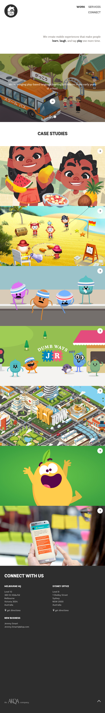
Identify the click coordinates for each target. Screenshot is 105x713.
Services (94, 7)
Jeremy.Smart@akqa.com (16, 627)
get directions (12, 610)
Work (81, 7)
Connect (94, 12)
